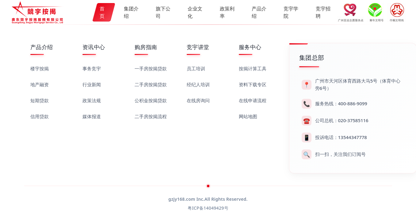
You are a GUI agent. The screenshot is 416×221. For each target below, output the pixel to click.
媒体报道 (91, 116)
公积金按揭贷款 (151, 100)
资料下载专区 (252, 84)
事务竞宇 (91, 68)
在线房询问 (198, 100)
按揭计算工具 (252, 68)
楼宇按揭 (39, 68)
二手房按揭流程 (151, 116)
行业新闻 (91, 84)
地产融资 (39, 84)
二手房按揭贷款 (151, 84)
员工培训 (196, 68)
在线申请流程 (252, 100)
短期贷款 (39, 100)
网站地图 (248, 116)
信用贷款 (39, 116)
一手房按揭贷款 (151, 68)
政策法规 (91, 100)
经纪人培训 (198, 84)
